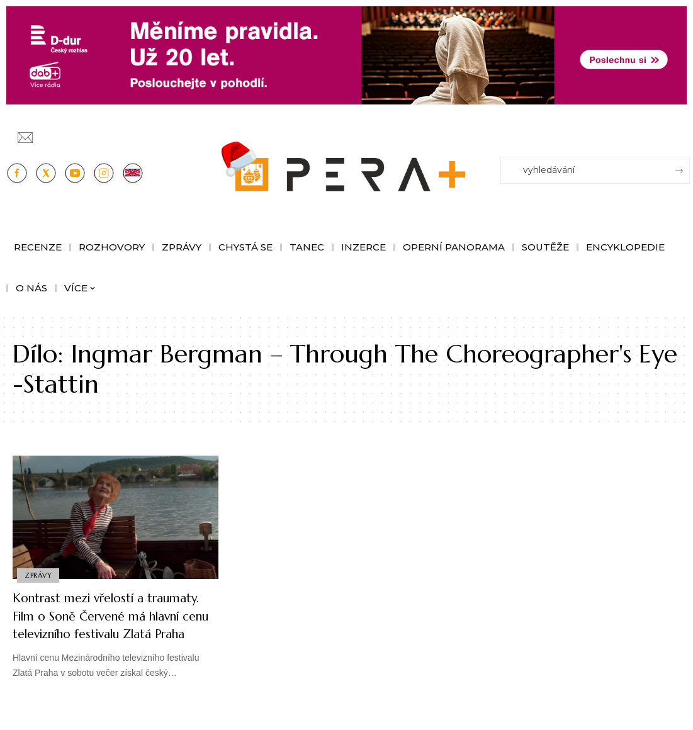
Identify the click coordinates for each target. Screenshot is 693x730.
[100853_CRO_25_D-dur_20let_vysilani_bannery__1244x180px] (346, 54)
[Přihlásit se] (682, 131)
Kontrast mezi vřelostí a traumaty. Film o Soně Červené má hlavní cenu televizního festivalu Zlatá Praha (112, 624)
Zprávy (39, 574)
